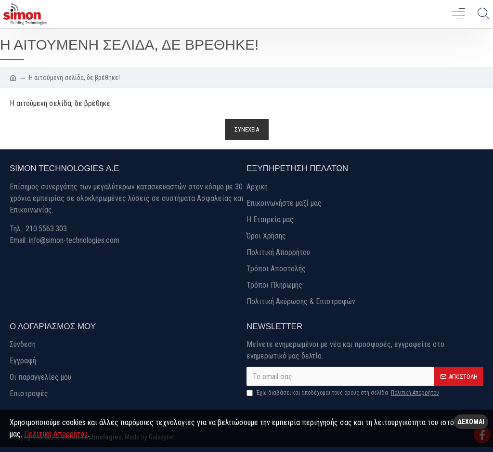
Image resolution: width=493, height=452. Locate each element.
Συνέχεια (246, 129)
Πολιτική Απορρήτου (56, 434)
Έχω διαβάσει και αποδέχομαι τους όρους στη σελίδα (343, 392)
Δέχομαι (470, 421)
